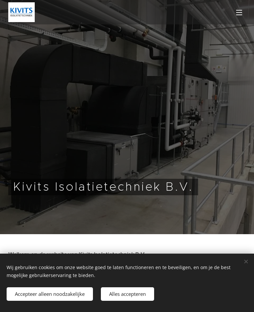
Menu (239, 12)
